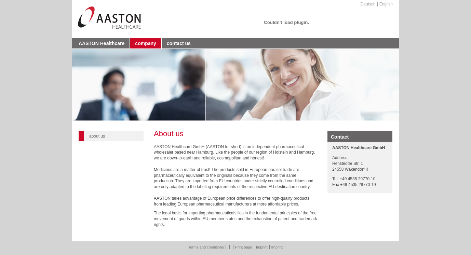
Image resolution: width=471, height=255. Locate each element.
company (145, 43)
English (386, 4)
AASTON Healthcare (101, 43)
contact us (179, 43)
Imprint (262, 247)
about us (97, 136)
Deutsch (368, 4)
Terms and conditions (206, 247)
